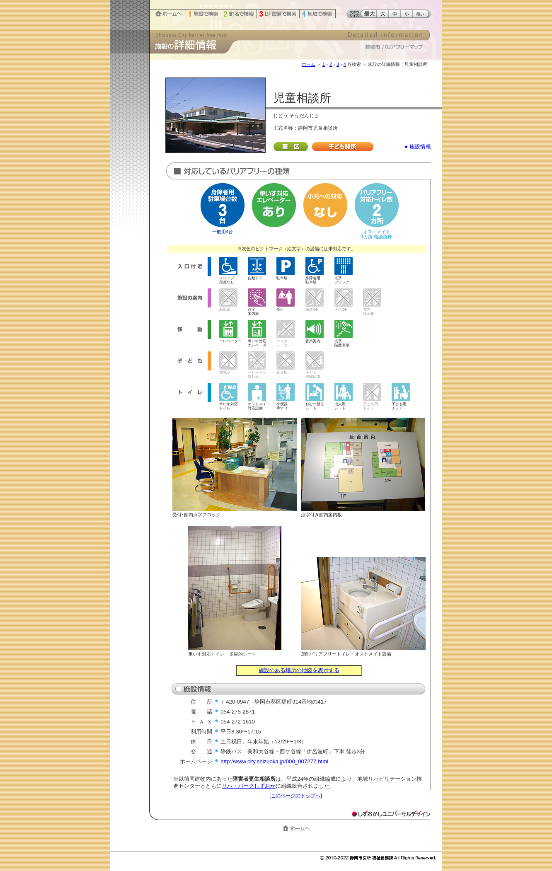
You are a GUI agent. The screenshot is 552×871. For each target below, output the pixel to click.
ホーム (308, 64)
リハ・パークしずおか (249, 786)
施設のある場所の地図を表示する (299, 670)
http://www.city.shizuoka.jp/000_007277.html (274, 761)
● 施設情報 (417, 146)
